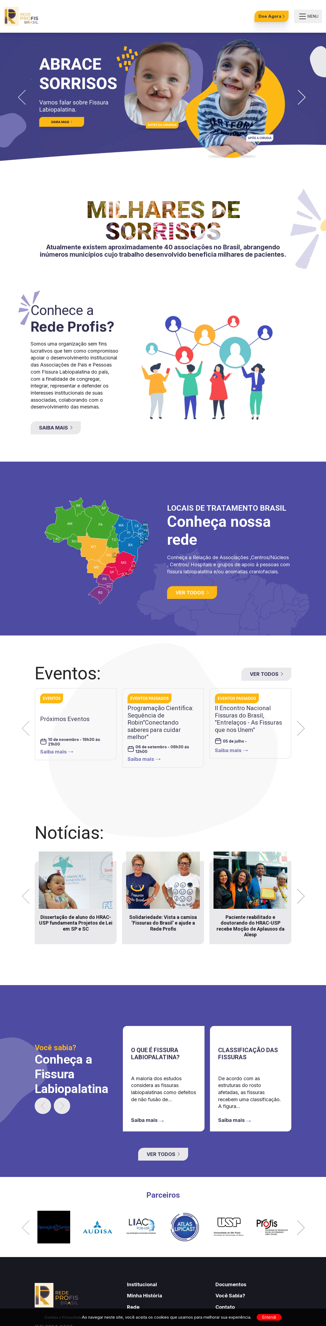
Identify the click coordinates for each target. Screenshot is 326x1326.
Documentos (230, 1284)
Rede (133, 1307)
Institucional (142, 1284)
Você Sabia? (230, 1295)
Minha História (144, 1295)
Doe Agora (271, 16)
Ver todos (192, 592)
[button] (22, 98)
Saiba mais (56, 752)
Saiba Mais (55, 428)
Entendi (269, 1317)
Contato (225, 1307)
